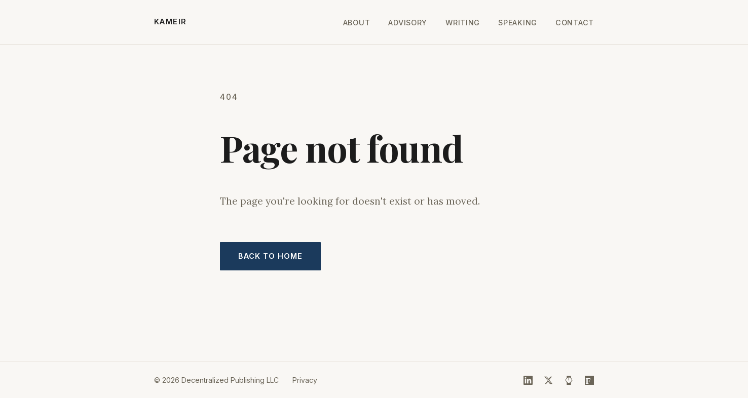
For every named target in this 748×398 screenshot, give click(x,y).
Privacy (304, 380)
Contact (574, 22)
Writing (462, 22)
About (356, 22)
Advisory (407, 22)
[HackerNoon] (569, 380)
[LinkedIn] (528, 380)
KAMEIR (170, 21)
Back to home (270, 256)
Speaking (517, 22)
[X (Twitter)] (548, 380)
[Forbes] (589, 380)
